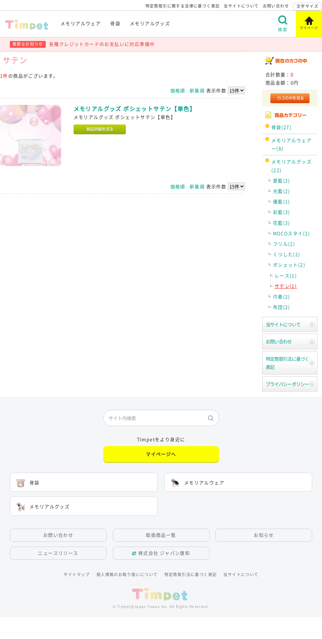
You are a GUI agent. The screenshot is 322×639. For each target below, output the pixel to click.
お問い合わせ (276, 6)
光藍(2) (281, 191)
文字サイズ (307, 6)
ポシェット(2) (289, 264)
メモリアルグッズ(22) (291, 165)
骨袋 (115, 23)
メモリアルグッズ (150, 23)
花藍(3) (281, 222)
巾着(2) (281, 296)
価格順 (177, 90)
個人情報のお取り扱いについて (127, 574)
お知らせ (264, 535)
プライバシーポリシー (287, 384)
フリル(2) (284, 243)
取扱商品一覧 (161, 535)
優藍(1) (281, 201)
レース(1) (286, 275)
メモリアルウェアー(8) (291, 144)
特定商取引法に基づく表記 (287, 362)
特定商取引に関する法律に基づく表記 (182, 6)
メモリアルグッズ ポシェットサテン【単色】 (134, 109)
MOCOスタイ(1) (291, 233)
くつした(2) (286, 254)
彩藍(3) (281, 212)
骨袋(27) (281, 127)
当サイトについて (241, 6)
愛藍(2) (281, 180)
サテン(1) (286, 286)
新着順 (197, 90)
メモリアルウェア (80, 23)
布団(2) (281, 307)
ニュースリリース (58, 553)
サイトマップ (76, 574)
